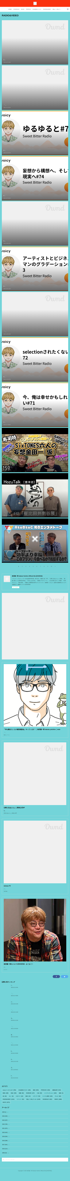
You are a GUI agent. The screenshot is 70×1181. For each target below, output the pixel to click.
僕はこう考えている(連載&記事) (58, 9)
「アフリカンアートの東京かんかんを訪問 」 (22, 1001)
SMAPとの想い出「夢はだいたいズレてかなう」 (23, 1066)
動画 (36, 1097)
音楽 (13, 1100)
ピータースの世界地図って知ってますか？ (21, 1009)
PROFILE (28, 9)
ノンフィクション (50, 1100)
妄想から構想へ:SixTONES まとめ (19, 1042)
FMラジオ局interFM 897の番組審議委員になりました (24, 1083)
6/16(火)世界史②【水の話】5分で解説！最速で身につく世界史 (26, 1058)
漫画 (61, 1100)
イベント (20, 1106)
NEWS (58, 1106)
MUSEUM (30, 1100)
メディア (36, 1103)
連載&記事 (56, 1097)
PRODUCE (45, 1097)
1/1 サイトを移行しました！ (18, 992)
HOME (10, 9)
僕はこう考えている (33, 1106)
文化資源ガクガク (37, 9)
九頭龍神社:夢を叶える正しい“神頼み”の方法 (22, 1025)
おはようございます (9, 1097)
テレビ (58, 1103)
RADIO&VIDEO (47, 9)
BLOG (22, 9)
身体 (28, 1103)
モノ (11, 1103)
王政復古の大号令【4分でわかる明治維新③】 (22, 1075)
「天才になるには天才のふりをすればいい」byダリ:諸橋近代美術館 (27, 1033)
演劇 (21, 1100)
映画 (5, 1100)
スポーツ (19, 1103)
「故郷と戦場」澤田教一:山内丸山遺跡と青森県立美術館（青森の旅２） (28, 1050)
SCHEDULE (16, 9)
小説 (39, 1100)
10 (51, 566)
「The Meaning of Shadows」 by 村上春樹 (21, 1017)
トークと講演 (47, 1103)
